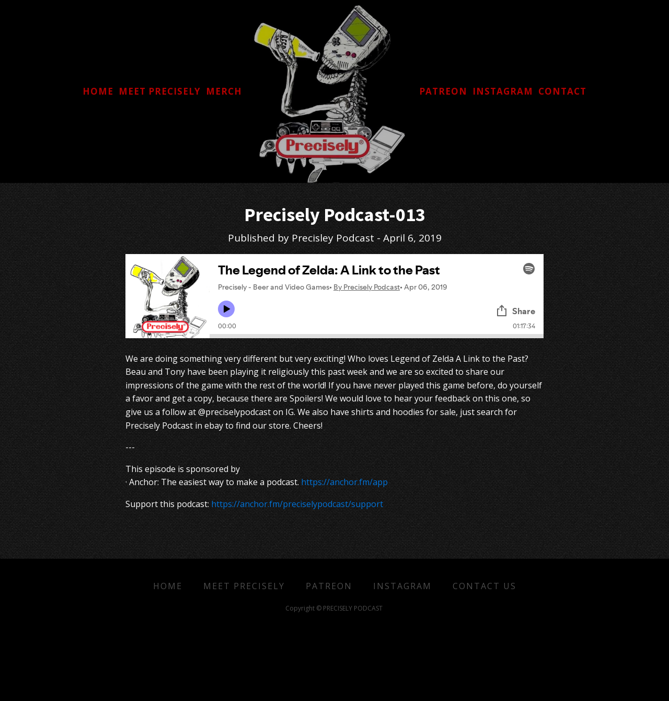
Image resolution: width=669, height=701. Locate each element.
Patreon (329, 586)
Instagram (402, 586)
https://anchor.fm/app (344, 482)
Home (167, 586)
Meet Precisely (244, 586)
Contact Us (484, 586)
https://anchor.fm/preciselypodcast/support (297, 504)
